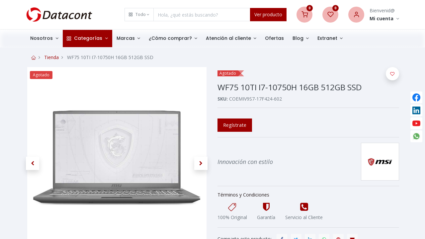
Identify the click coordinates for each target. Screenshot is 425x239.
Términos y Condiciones (243, 195)
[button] (139, 14)
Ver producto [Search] (268, 14)
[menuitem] (274, 38)
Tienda (51, 57)
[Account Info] (384, 18)
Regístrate (234, 124)
